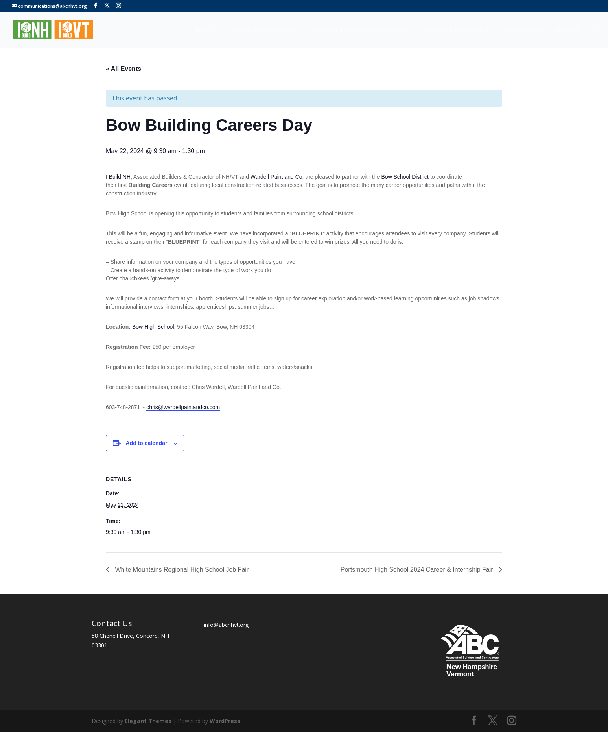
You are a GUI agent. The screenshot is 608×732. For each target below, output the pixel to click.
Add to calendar (147, 443)
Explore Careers (522, 30)
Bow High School (153, 327)
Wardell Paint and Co (276, 177)
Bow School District (405, 177)
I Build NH (118, 177)
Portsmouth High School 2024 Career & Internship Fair (418, 569)
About (202, 30)
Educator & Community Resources (360, 30)
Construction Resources (262, 30)
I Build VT (567, 30)
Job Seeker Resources (454, 30)
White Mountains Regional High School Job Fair (181, 569)
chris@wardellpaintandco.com (183, 407)
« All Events (123, 68)
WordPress (225, 721)
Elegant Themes (148, 721)
